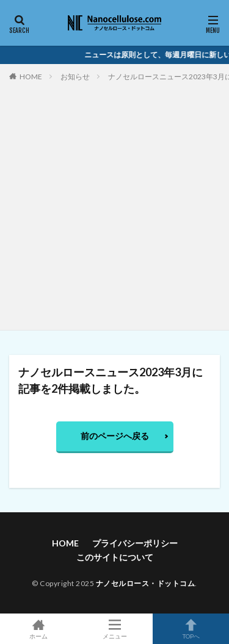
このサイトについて (114, 557)
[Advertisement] (114, 203)
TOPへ (191, 628)
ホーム (38, 628)
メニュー (114, 628)
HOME (31, 76)
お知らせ (75, 76)
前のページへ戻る (115, 436)
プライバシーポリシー (135, 543)
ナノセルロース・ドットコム (145, 583)
